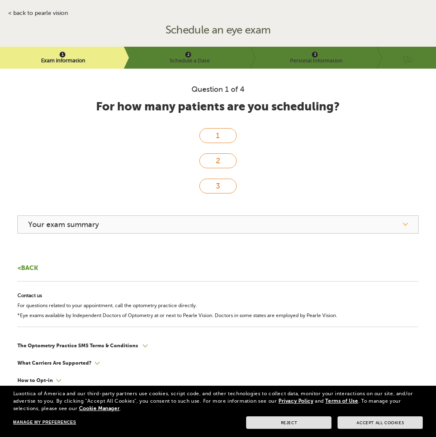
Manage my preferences (44, 422)
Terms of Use (341, 401)
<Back (27, 268)
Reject (289, 422)
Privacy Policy (295, 401)
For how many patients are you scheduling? (218, 106)
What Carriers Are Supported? (54, 363)
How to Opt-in (35, 380)
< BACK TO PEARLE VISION (38, 13)
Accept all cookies (380, 422)
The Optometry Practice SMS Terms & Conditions (78, 346)
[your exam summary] (218, 224)
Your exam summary (63, 224)
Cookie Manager (99, 408)
